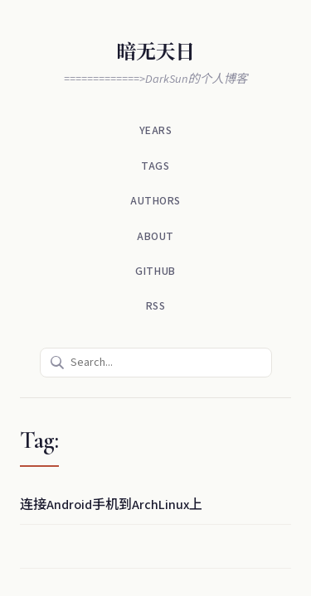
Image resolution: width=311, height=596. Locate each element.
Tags (155, 166)
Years (156, 130)
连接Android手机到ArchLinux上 (111, 505)
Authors (155, 201)
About (155, 236)
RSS (156, 306)
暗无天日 (155, 53)
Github (155, 271)
